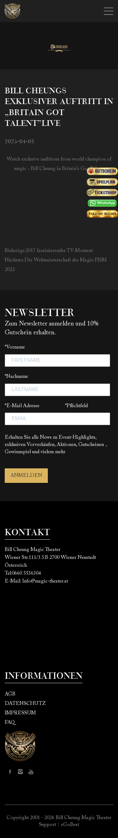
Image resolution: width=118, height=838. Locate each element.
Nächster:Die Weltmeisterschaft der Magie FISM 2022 (56, 265)
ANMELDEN (26, 475)
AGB (10, 694)
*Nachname (16, 376)
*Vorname (15, 347)
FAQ (10, 722)
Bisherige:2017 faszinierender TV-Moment (49, 250)
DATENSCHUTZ (25, 703)
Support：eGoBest (59, 824)
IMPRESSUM (20, 713)
